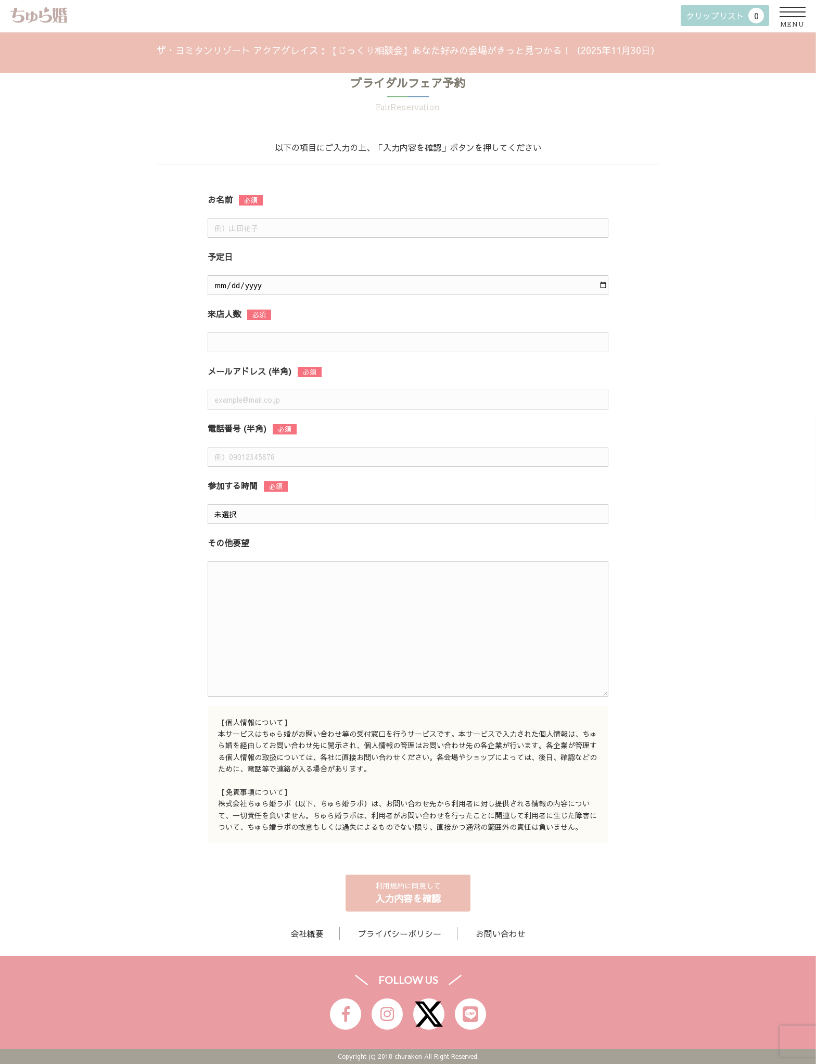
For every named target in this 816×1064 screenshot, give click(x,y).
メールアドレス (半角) (249, 371)
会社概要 (307, 933)
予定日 (220, 256)
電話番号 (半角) (237, 428)
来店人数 (224, 313)
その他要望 (228, 542)
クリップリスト (725, 15)
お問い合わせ (501, 933)
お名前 (220, 199)
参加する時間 (233, 485)
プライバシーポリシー (399, 933)
